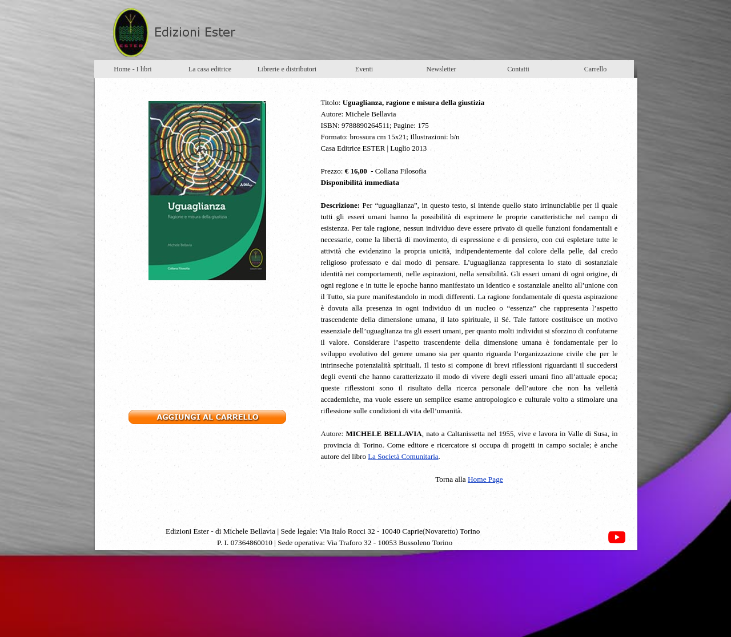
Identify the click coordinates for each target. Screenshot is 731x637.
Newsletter (441, 69)
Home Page (485, 479)
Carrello (595, 69)
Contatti (518, 69)
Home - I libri (132, 69)
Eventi (364, 69)
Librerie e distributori (287, 69)
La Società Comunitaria (403, 456)
